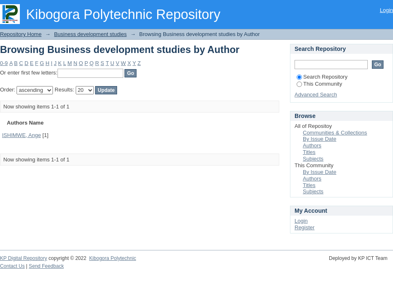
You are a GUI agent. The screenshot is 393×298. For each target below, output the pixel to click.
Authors (312, 145)
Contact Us (12, 266)
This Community (319, 84)
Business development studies (90, 34)
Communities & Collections (335, 133)
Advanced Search (316, 94)
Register (304, 227)
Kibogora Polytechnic (112, 258)
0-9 (4, 63)
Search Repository (322, 77)
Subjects (313, 159)
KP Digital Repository (23, 258)
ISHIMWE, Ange (21, 135)
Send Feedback (46, 266)
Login (386, 10)
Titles (309, 152)
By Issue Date (319, 139)
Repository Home (20, 34)
